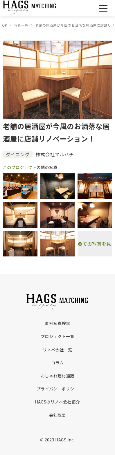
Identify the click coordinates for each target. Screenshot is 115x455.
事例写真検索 (57, 323)
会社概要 (57, 415)
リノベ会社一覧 (57, 350)
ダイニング (18, 154)
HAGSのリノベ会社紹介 (57, 402)
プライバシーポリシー (58, 389)
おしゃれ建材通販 (57, 376)
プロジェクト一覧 (57, 336)
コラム (57, 363)
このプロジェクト (20, 167)
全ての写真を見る (94, 243)
